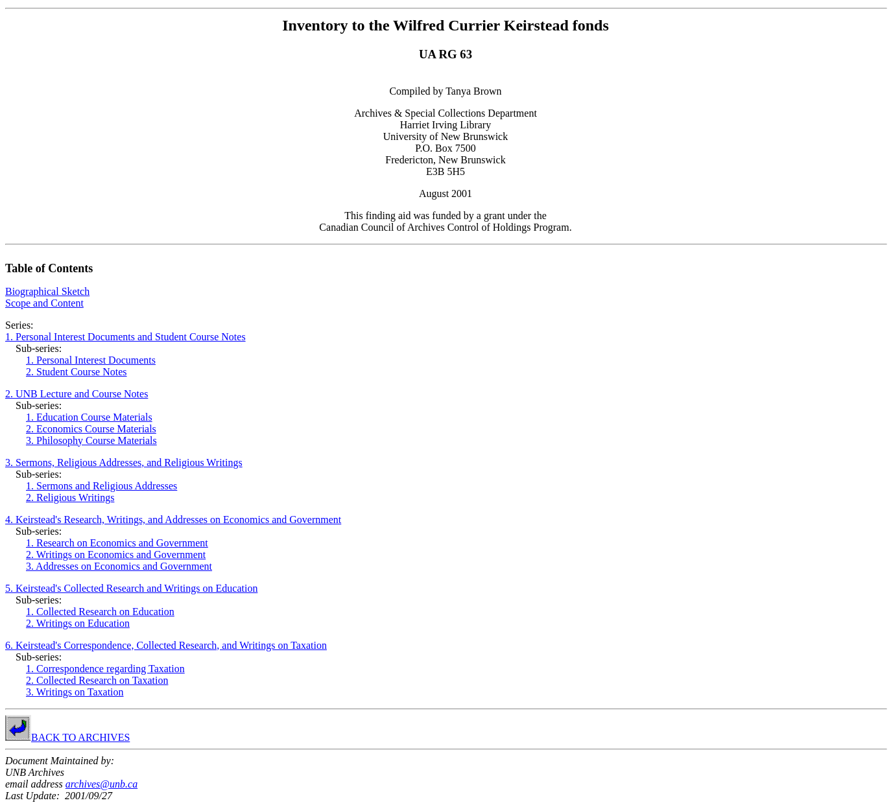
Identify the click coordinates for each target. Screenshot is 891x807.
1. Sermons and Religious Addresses (101, 485)
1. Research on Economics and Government (117, 542)
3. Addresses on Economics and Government (119, 566)
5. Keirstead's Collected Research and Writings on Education (131, 588)
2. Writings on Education (78, 623)
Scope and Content (44, 303)
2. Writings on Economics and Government (116, 554)
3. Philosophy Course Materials (91, 440)
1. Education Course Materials (89, 417)
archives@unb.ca (101, 783)
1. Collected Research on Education (100, 611)
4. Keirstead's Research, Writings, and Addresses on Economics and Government (173, 519)
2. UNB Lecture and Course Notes (76, 393)
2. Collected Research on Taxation (97, 680)
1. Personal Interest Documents (91, 360)
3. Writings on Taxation (75, 691)
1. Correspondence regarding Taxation (105, 668)
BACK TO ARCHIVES (80, 737)
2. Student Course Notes (76, 371)
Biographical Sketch (47, 291)
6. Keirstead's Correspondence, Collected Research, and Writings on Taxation (166, 645)
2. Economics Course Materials (91, 428)
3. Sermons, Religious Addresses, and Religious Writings (124, 462)
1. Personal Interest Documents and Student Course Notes (125, 336)
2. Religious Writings (70, 497)
